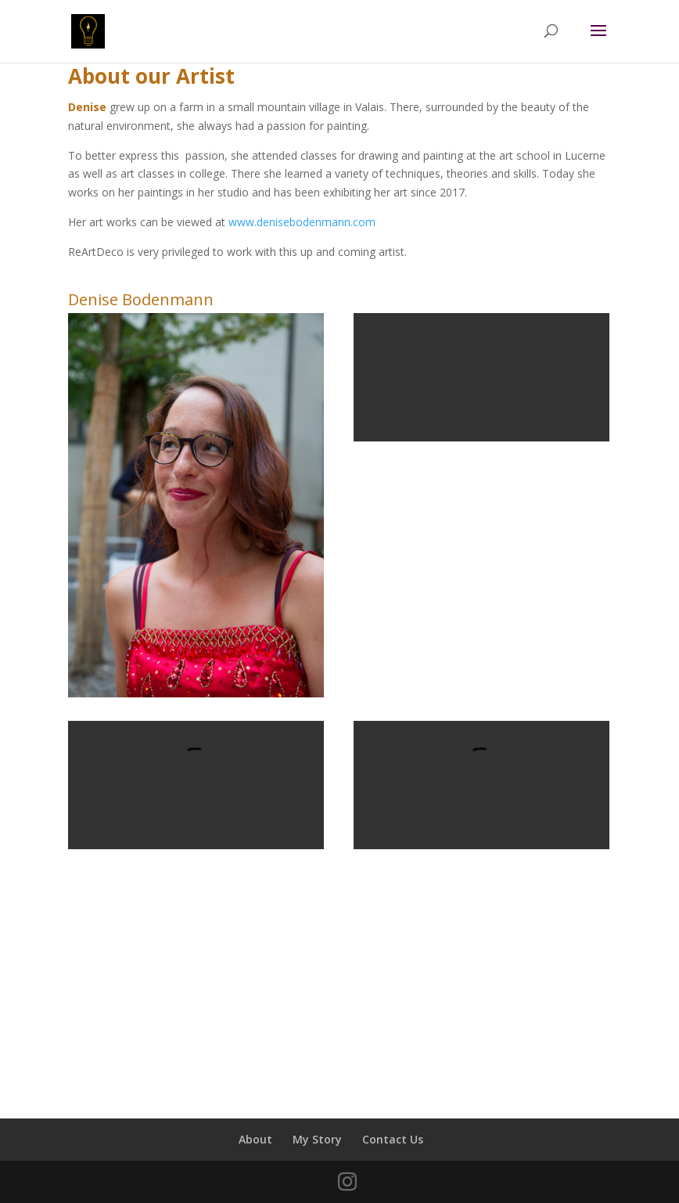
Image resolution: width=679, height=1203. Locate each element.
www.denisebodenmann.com (301, 221)
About (255, 1139)
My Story (317, 1139)
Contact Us (392, 1139)
